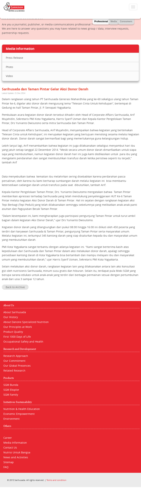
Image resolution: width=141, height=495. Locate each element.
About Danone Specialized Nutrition (26, 322)
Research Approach (15, 356)
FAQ (5, 467)
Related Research (14, 370)
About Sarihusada (14, 312)
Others (7, 426)
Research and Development (19, 349)
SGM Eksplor (11, 389)
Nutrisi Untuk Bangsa (16, 452)
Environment (11, 418)
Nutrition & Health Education (21, 409)
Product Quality (13, 332)
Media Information (15, 442)
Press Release (14, 57)
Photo (9, 67)
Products (8, 378)
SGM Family (10, 394)
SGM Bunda (10, 385)
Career (7, 437)
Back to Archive (15, 287)
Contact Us (10, 447)
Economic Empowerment (19, 414)
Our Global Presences (17, 365)
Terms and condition (56, 480)
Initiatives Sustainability (17, 402)
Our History (10, 317)
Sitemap (8, 462)
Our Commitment (14, 360)
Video (9, 76)
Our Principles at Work (17, 327)
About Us (8, 305)
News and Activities (15, 457)
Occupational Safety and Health (23, 341)
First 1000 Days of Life (17, 336)
